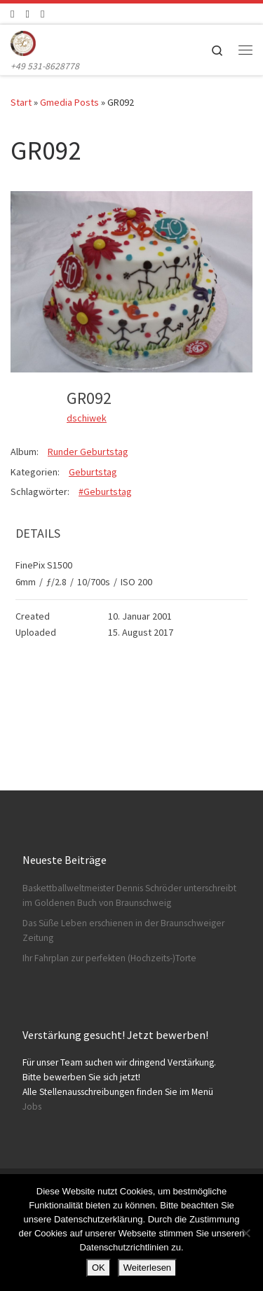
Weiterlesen (147, 1267)
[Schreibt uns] (42, 14)
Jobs (31, 1106)
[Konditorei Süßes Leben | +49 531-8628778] (23, 41)
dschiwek (87, 418)
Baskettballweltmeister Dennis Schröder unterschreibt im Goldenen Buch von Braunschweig (129, 895)
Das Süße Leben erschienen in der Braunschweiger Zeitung (123, 930)
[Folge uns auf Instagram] (27, 14)
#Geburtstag (105, 491)
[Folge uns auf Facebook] (12, 14)
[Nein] (245, 1233)
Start (21, 102)
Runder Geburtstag (88, 451)
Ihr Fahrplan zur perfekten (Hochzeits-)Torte (109, 958)
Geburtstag (93, 472)
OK (98, 1267)
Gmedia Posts (69, 102)
